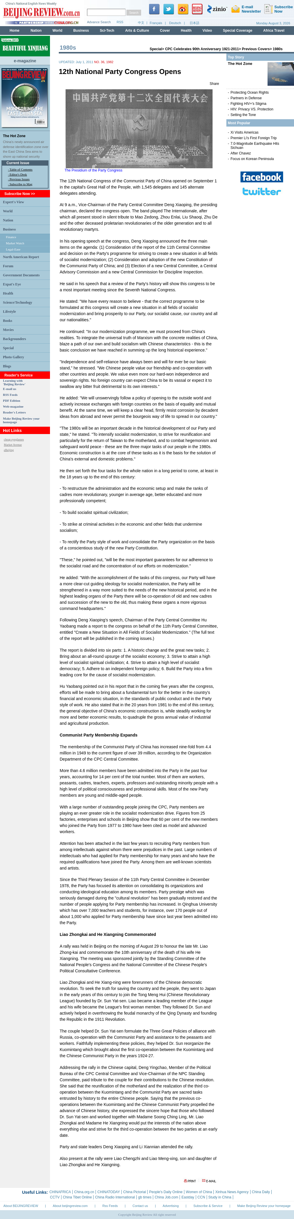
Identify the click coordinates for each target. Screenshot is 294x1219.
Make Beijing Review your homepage (264, 1206)
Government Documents (21, 275)
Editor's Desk (18, 174)
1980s (278, 49)
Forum (8, 266)
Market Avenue (13, 444)
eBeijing (9, 450)
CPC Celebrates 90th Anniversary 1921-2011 (202, 49)
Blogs (7, 366)
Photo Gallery (13, 357)
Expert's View (13, 202)
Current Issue (17, 163)
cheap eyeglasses (14, 439)
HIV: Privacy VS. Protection (251, 109)
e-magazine (25, 60)
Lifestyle (9, 312)
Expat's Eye (12, 284)
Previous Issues (20, 179)
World (8, 211)
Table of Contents (20, 169)
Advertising (170, 1206)
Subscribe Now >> (19, 194)
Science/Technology (17, 302)
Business (9, 229)
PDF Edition (11, 400)
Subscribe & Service (208, 1206)
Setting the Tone (243, 115)
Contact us (140, 1206)
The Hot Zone (14, 136)
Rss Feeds (110, 1206)
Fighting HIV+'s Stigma (248, 104)
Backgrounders (14, 339)
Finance (11, 237)
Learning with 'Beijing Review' (14, 382)
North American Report (21, 257)
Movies (8, 330)
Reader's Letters (14, 412)
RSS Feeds (10, 394)
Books (7, 321)
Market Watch (15, 243)
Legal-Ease (13, 249)
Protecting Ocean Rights (249, 92)
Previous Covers (256, 49)
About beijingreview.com (70, 1206)
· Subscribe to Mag (20, 184)
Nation (8, 220)
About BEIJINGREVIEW (21, 1206)
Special (8, 348)
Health (8, 293)
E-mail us (9, 389)
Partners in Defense (246, 98)
